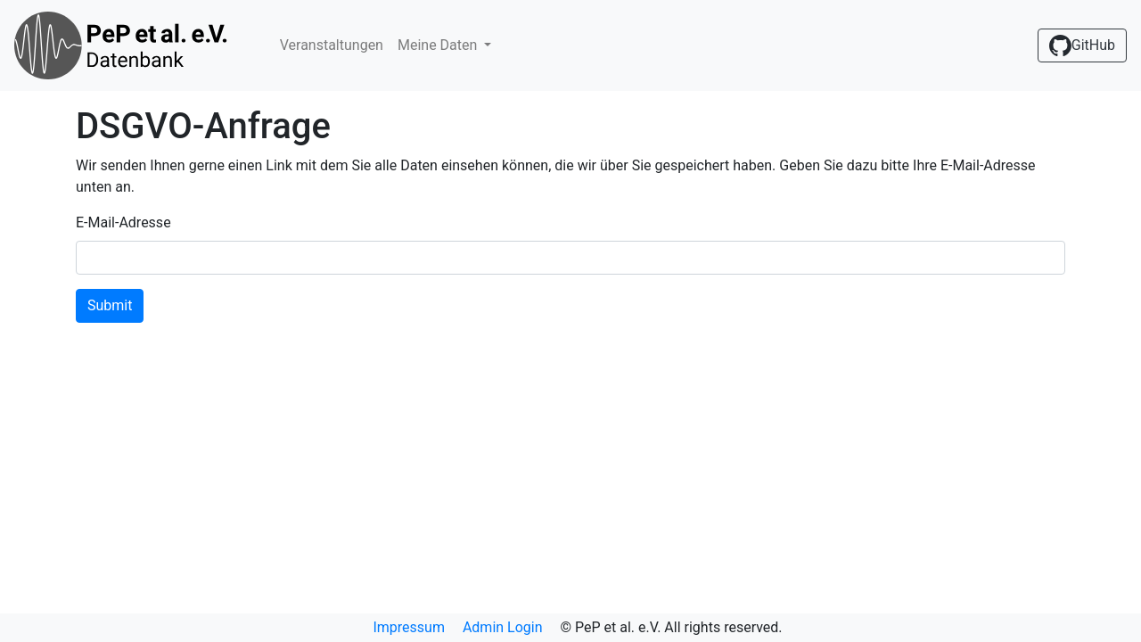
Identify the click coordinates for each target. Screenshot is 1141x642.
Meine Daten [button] (439, 45)
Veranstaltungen (331, 45)
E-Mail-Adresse (123, 222)
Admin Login (503, 627)
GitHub (1082, 45)
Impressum (409, 627)
